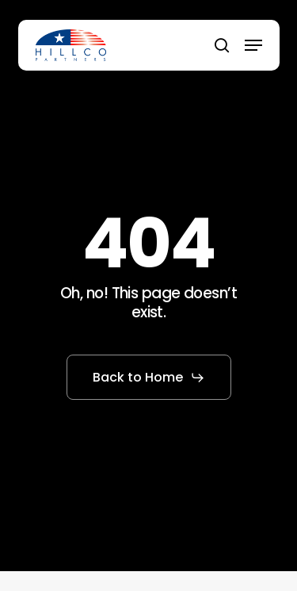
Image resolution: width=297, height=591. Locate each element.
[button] (253, 45)
